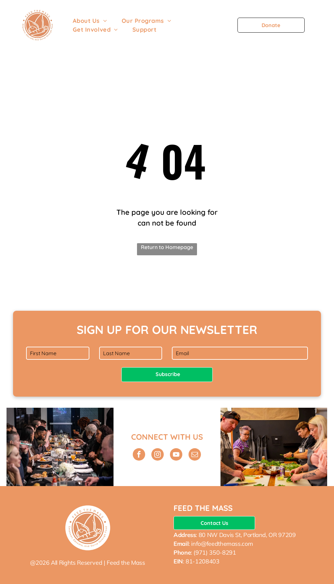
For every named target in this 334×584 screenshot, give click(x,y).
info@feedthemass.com (222, 543)
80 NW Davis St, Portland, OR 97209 (247, 535)
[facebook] (139, 455)
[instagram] (157, 455)
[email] (195, 455)
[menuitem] (90, 20)
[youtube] (176, 455)
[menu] (319, 25)
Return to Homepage (167, 247)
